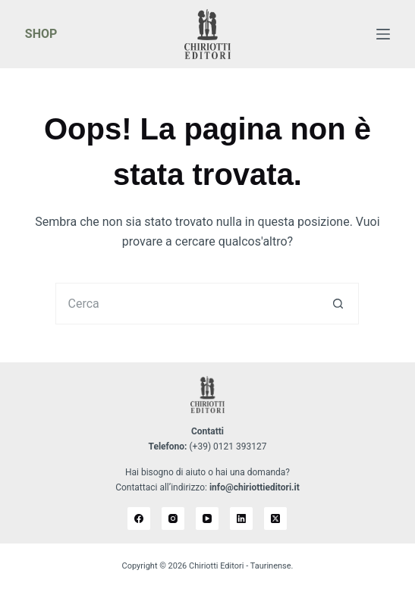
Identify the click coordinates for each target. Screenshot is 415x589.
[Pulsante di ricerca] (338, 303)
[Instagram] (173, 518)
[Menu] (383, 34)
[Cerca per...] (186, 303)
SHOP (41, 34)
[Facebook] (138, 518)
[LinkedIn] (241, 518)
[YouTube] (207, 518)
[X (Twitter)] (275, 518)
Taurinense (270, 566)
